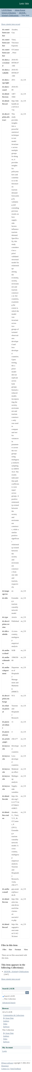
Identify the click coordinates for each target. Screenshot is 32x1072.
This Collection (9, 999)
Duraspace (5, 1066)
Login (21, 3)
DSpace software (7, 1063)
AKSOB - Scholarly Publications (16, 971)
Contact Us (5, 1069)
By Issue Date (8, 1018)
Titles (5, 1024)
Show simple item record (10, 24)
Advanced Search (8, 1002)
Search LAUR (9, 996)
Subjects (6, 1027)
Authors (6, 1021)
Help (27, 3)
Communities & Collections (13, 1015)
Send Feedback (15, 1069)
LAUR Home (7, 10)
